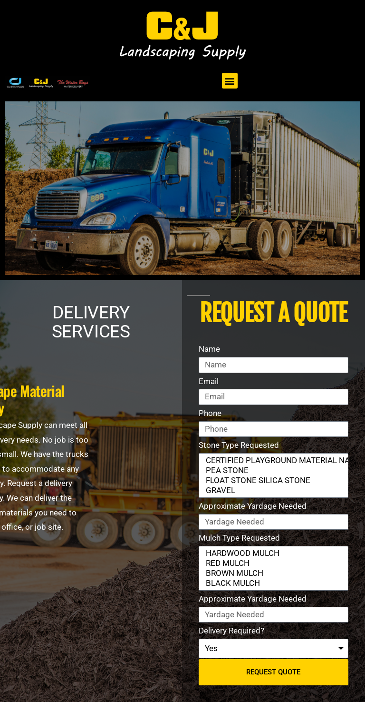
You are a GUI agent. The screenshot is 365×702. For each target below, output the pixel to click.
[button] (230, 81)
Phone (210, 413)
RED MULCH (271, 563)
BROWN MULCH (271, 573)
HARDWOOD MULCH (271, 553)
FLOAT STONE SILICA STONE (271, 480)
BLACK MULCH (271, 583)
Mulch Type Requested (239, 538)
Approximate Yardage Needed (253, 506)
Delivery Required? (231, 630)
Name (209, 349)
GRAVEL (271, 490)
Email (209, 381)
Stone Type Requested (239, 445)
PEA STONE (271, 470)
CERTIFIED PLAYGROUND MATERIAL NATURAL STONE (271, 460)
